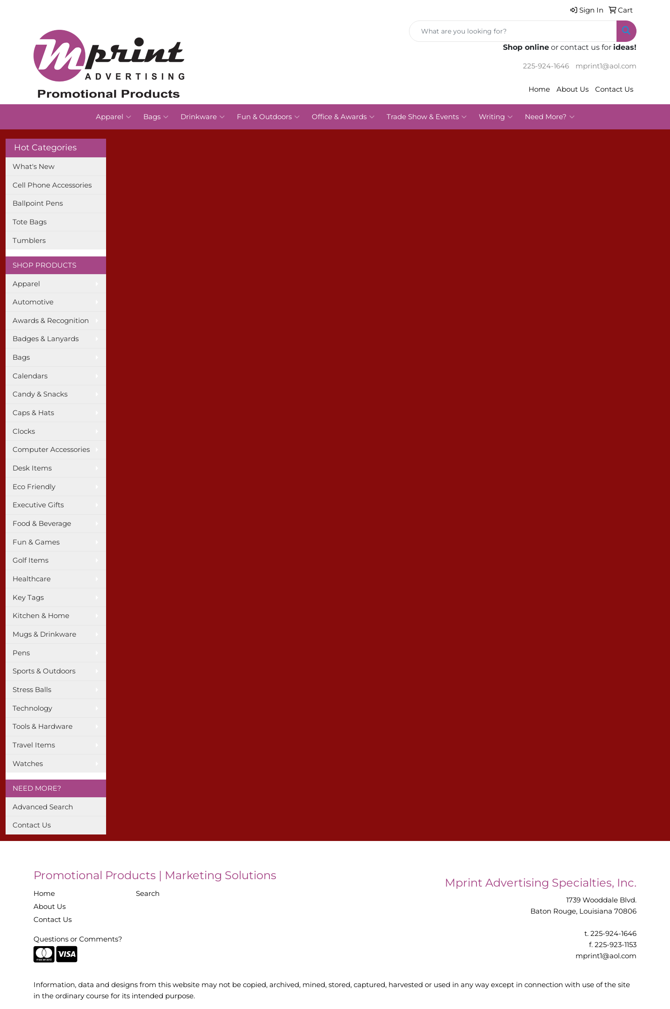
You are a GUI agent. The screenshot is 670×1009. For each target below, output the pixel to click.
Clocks (24, 431)
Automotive (33, 302)
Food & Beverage (42, 523)
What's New (33, 166)
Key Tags (28, 597)
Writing (496, 116)
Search (148, 893)
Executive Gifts (38, 505)
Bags (155, 116)
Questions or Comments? (78, 939)
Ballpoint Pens (38, 203)
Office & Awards (343, 116)
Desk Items (32, 468)
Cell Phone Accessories (52, 185)
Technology (32, 708)
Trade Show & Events (427, 116)
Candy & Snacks (40, 394)
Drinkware (203, 116)
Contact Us (614, 89)
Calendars (30, 376)
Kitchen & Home (41, 616)
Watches (28, 764)
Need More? (550, 116)
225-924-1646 (546, 66)
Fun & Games (36, 542)
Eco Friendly (34, 487)
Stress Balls (32, 690)
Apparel (113, 116)
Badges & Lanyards (46, 339)
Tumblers (29, 240)
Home (539, 89)
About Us (572, 89)
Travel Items (34, 745)
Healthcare (32, 579)
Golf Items (30, 560)
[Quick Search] (513, 31)
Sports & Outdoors (44, 671)
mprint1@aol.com (606, 66)
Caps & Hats (33, 413)
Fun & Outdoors (268, 116)
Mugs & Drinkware (44, 634)
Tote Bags (30, 222)
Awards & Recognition (51, 320)
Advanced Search (43, 807)
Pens (21, 653)
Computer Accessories (51, 449)
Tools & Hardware (43, 726)
